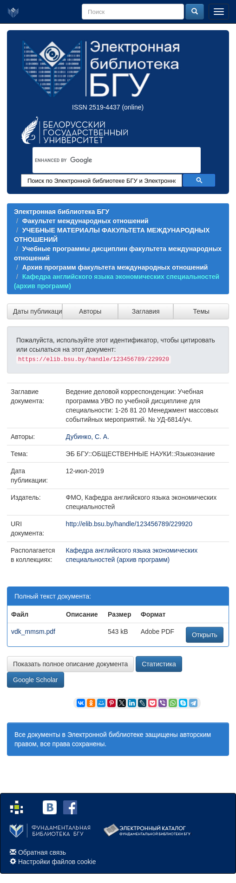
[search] (104, 160)
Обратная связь (42, 852)
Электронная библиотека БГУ (61, 211)
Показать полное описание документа (70, 664)
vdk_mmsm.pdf (33, 631)
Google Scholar (35, 679)
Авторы (90, 311)
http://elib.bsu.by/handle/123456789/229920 (129, 524)
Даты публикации (37, 311)
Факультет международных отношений (85, 221)
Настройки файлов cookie (57, 861)
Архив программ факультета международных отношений (115, 267)
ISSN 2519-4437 (96, 107)
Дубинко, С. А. (87, 436)
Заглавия (146, 311)
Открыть (204, 634)
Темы (201, 311)
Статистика (159, 664)
